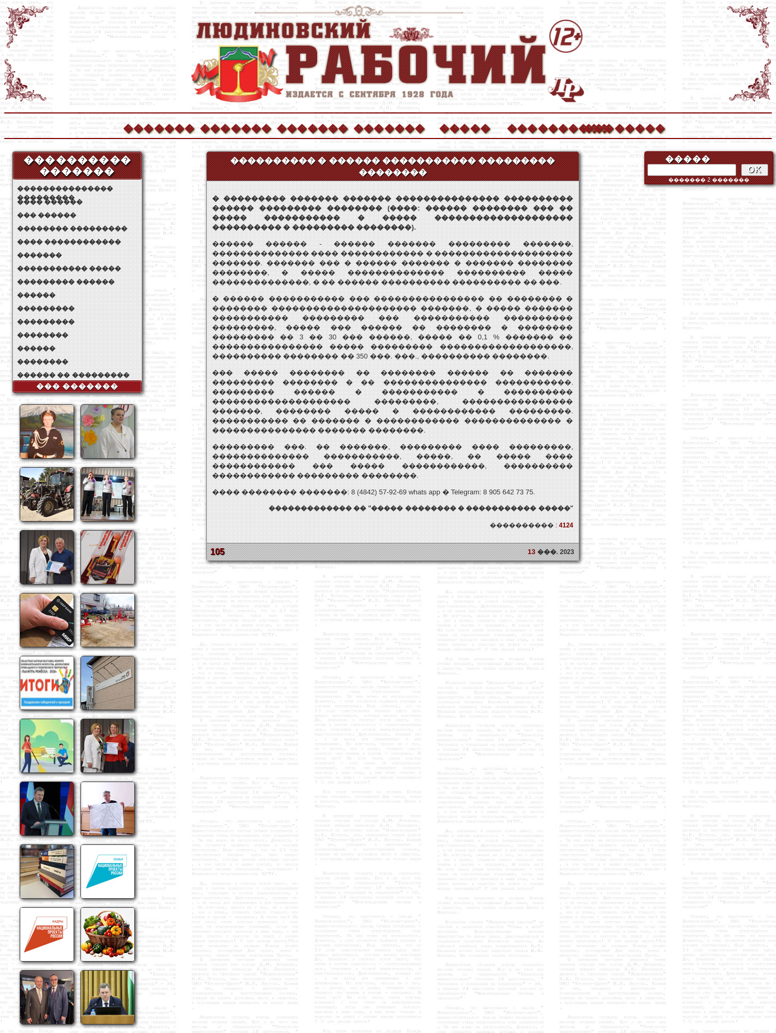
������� (158, 127)
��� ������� (77, 386)
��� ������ (46, 215)
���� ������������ (69, 242)
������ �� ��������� (73, 375)
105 (218, 551)
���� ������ (50, 202)
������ (36, 295)
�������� (619, 127)
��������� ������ (66, 282)
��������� (46, 308)
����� (464, 127)
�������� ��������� (72, 228)
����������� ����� (69, 268)
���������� (542, 127)
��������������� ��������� (65, 189)
